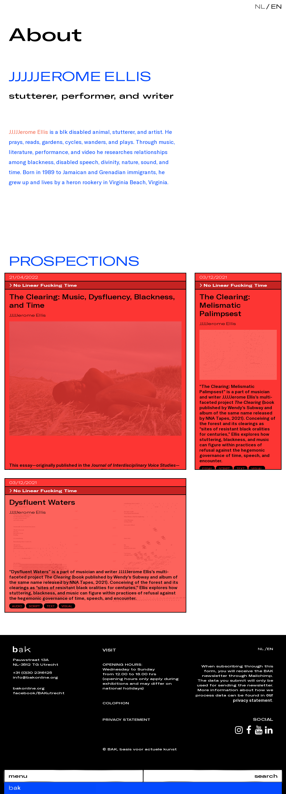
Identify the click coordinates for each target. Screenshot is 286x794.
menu (17, 776)
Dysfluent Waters (42, 502)
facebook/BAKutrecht (39, 693)
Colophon (116, 703)
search (266, 776)
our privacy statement (253, 697)
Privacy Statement (126, 719)
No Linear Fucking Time (43, 285)
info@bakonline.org (35, 677)
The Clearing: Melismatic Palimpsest (224, 304)
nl (260, 6)
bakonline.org (28, 688)
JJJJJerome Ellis (28, 131)
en (275, 6)
